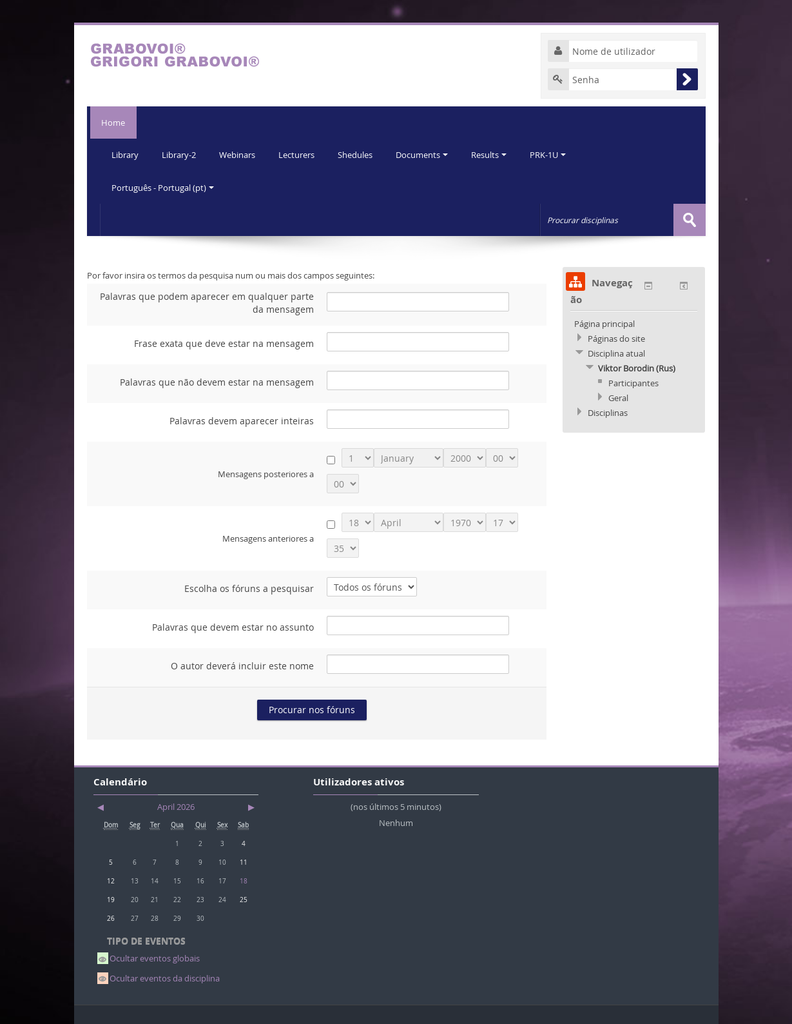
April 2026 (176, 806)
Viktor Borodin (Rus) (636, 367)
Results (497, 155)
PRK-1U (557, 155)
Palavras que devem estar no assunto (233, 626)
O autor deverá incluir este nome (242, 665)
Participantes (633, 382)
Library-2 (181, 155)
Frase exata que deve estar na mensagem (224, 343)
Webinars (240, 155)
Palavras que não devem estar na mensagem (217, 381)
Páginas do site (616, 338)
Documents (429, 155)
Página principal (604, 323)
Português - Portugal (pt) (163, 187)
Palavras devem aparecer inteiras (241, 420)
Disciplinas (608, 412)
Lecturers (301, 155)
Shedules (360, 155)
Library (125, 155)
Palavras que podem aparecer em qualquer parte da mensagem (207, 302)
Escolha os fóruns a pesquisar (249, 588)
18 (243, 880)
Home (112, 122)
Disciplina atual (616, 353)
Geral (618, 397)
